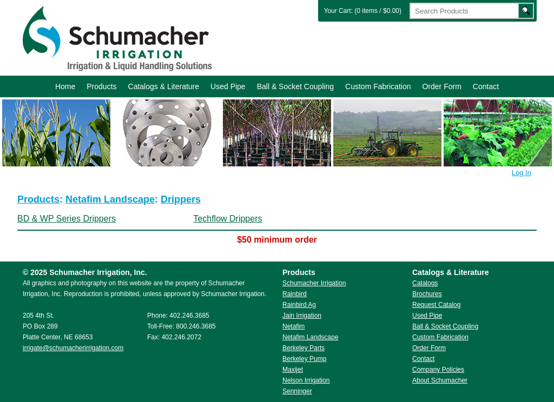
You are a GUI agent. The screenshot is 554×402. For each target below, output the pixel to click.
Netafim (293, 326)
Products (101, 86)
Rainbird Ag (299, 305)
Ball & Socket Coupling (295, 86)
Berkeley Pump (304, 359)
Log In (521, 173)
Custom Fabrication (378, 86)
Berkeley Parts (303, 348)
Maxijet (292, 369)
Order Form (441, 86)
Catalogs (425, 283)
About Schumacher (439, 380)
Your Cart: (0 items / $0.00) (362, 11)
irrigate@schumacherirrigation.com (73, 348)
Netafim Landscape (110, 199)
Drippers (181, 199)
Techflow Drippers (227, 218)
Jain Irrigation (301, 315)
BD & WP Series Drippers (66, 218)
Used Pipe (228, 86)
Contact (486, 86)
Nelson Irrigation (305, 380)
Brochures (427, 294)
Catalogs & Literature (164, 86)
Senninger (297, 391)
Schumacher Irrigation (115, 38)
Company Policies (438, 369)
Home (65, 86)
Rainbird (294, 294)
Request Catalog (436, 305)
